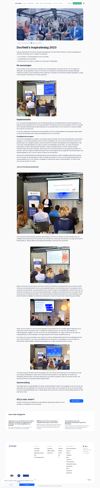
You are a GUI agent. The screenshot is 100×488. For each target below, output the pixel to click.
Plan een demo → (76, 401)
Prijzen (41, 3)
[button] (31, 3)
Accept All (27, 484)
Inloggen (70, 3)
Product (25, 3)
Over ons (55, 3)
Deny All (11, 484)
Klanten (37, 3)
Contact (60, 3)
